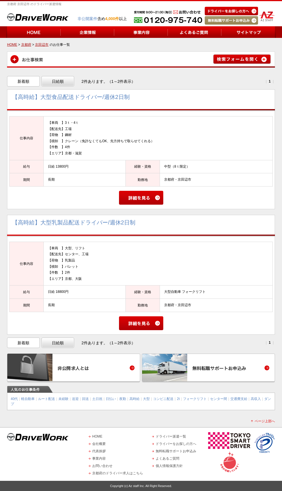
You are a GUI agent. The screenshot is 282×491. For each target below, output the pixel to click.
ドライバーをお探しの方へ (176, 444)
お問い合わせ (102, 466)
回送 (85, 399)
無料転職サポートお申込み (176, 451)
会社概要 (99, 444)
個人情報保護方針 (169, 466)
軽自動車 (28, 399)
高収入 (256, 399)
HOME (97, 436)
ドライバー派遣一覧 (171, 436)
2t (178, 399)
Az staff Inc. (137, 486)
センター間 (218, 399)
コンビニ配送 (163, 399)
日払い (111, 399)
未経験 (63, 399)
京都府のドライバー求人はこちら (117, 473)
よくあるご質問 (167, 458)
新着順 (23, 81)
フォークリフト (195, 399)
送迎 (75, 399)
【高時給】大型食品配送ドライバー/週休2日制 (71, 97)
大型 (146, 399)
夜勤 (122, 399)
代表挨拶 (99, 451)
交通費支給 (238, 399)
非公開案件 (87, 18)
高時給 (134, 399)
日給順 (58, 81)
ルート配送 (46, 399)
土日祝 (97, 399)
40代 (14, 399)
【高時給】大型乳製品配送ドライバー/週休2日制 (73, 222)
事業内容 (99, 458)
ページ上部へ (265, 421)
